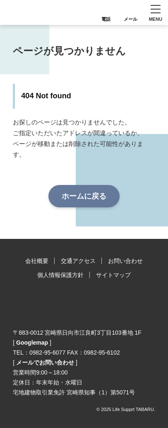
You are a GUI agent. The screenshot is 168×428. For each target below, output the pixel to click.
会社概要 (36, 261)
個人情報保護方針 (60, 275)
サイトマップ (113, 275)
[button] (155, 12)
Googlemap (32, 342)
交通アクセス (78, 261)
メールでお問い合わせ (45, 362)
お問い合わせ (125, 261)
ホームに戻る (84, 196)
